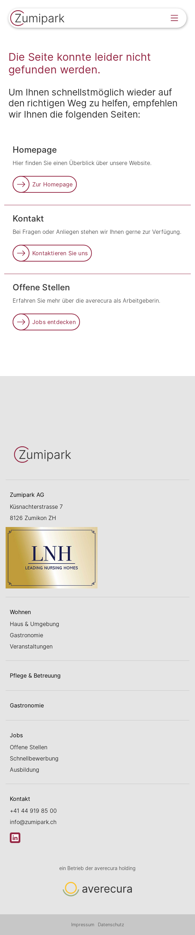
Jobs (16, 735)
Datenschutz (111, 924)
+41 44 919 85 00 (33, 810)
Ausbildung (24, 769)
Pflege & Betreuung (35, 675)
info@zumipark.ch (33, 821)
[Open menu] (174, 18)
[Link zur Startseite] (38, 19)
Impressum (82, 924)
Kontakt (20, 798)
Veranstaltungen (31, 646)
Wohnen (20, 611)
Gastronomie (26, 635)
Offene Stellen (28, 747)
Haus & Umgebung (34, 623)
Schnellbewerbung (34, 758)
